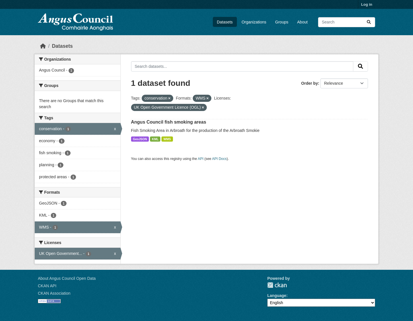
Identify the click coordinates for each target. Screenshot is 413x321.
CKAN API (47, 286)
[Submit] (369, 22)
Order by (309, 83)
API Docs (219, 159)
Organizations (253, 22)
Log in (366, 4)
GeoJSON (140, 139)
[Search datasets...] (346, 22)
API (201, 159)
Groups (281, 22)
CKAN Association (54, 293)
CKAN (277, 285)
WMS (167, 139)
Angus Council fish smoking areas (168, 122)
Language (276, 295)
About (302, 22)
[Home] (43, 46)
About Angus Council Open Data (67, 278)
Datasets (225, 22)
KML (155, 139)
